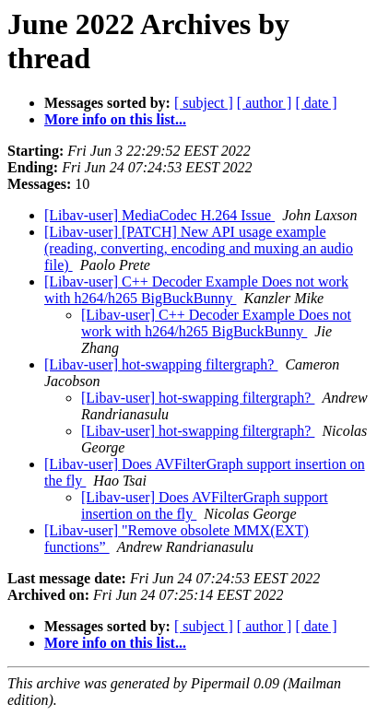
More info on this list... (115, 119)
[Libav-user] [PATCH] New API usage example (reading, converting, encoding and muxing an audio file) (198, 248)
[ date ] (315, 103)
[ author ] (264, 103)
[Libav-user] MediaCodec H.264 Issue (159, 215)
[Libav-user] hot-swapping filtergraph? (160, 364)
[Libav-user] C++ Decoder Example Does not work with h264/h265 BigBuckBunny (196, 290)
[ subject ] (203, 103)
